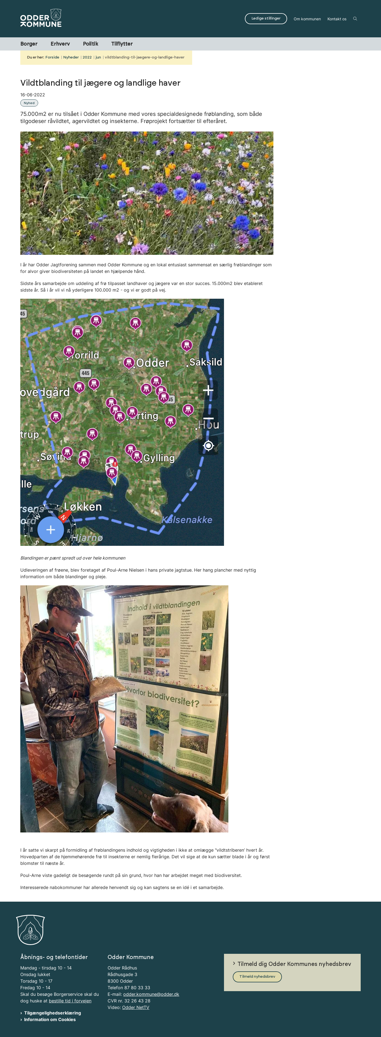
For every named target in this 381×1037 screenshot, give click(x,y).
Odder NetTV (135, 1007)
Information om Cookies (50, 1019)
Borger (28, 44)
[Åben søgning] (355, 18)
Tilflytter (122, 44)
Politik (90, 44)
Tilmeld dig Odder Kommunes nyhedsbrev (294, 964)
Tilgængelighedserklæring (52, 1013)
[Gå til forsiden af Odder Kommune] (131, 19)
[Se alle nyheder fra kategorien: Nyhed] (29, 102)
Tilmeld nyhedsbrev (257, 977)
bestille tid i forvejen (70, 1001)
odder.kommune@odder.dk (151, 994)
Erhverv (60, 44)
